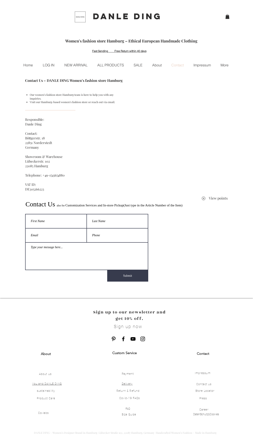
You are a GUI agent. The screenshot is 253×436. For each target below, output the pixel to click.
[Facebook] (123, 339)
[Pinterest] (114, 339)
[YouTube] (133, 339)
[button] (227, 16)
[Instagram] (143, 339)
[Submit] (127, 276)
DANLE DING (127, 16)
